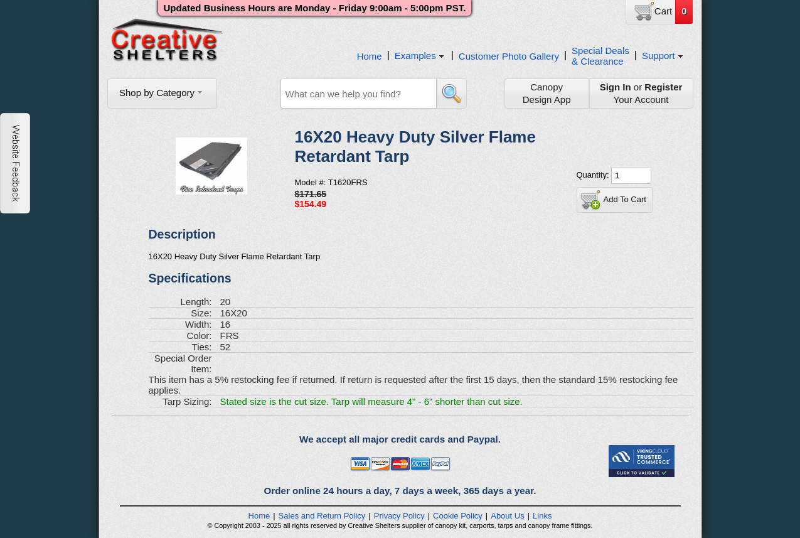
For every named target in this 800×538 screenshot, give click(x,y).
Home (369, 56)
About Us (507, 515)
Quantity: (594, 175)
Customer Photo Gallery (509, 56)
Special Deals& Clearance (600, 56)
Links (542, 515)
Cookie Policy (458, 515)
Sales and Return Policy (322, 515)
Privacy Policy (399, 515)
